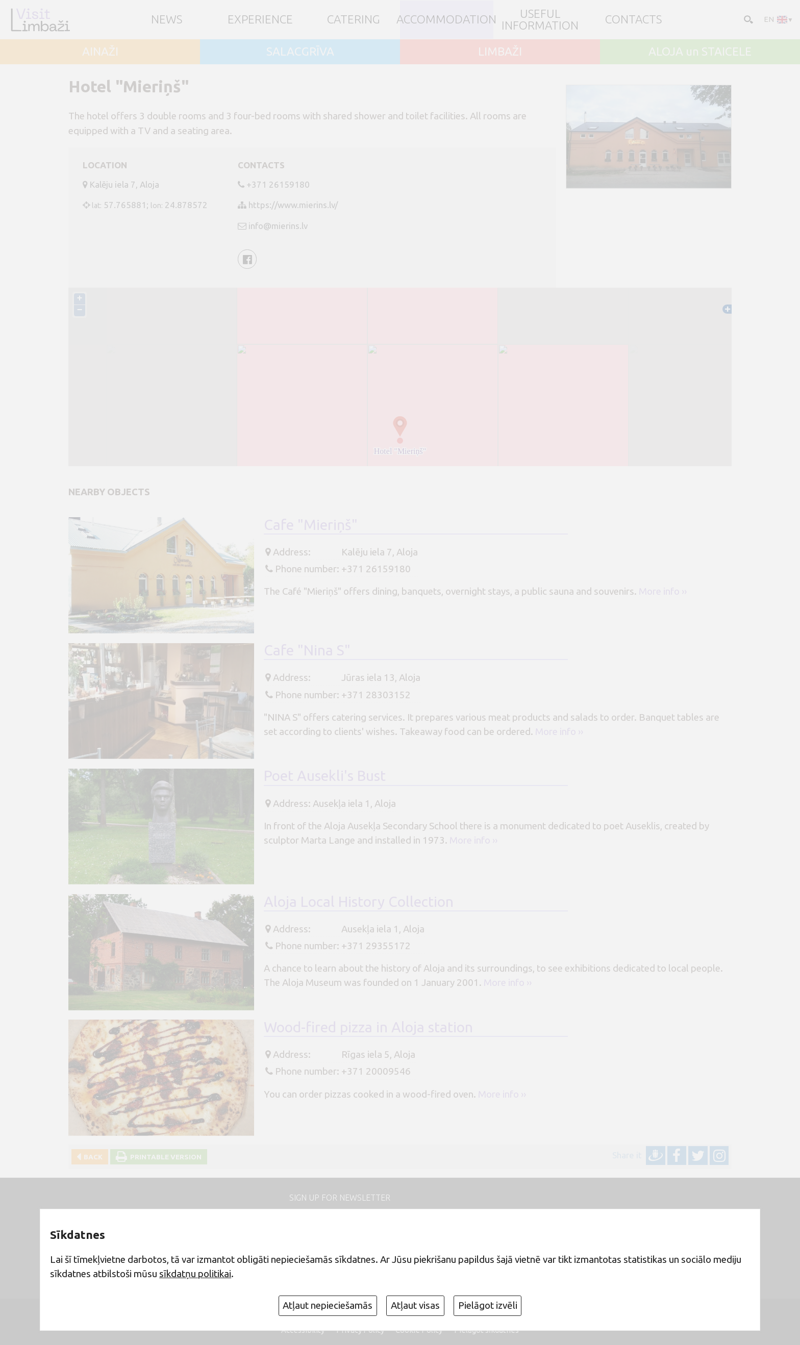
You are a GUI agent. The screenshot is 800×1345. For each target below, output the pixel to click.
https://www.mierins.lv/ (293, 205)
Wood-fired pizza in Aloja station (368, 1027)
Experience (260, 20)
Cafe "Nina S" (307, 650)
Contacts (633, 20)
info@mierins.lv (278, 226)
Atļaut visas (415, 1305)
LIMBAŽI (500, 52)
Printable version (164, 1157)
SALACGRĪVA (300, 52)
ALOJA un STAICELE (700, 52)
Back (92, 1157)
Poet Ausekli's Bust (325, 775)
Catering (353, 20)
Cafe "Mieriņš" (311, 524)
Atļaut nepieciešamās (327, 1305)
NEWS (166, 20)
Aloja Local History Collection (359, 901)
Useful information (540, 19)
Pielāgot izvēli (487, 1305)
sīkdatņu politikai (195, 1273)
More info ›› (663, 591)
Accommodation (446, 20)
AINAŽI (100, 52)
